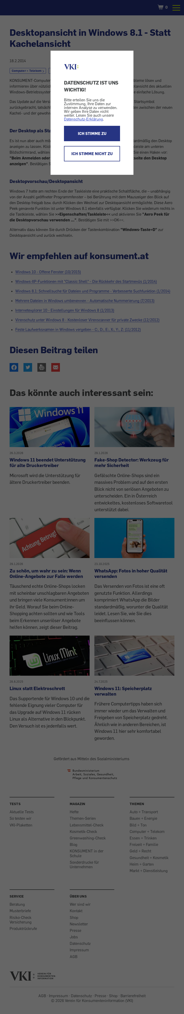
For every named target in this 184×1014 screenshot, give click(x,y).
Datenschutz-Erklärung (83, 119)
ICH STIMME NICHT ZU (92, 153)
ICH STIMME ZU (92, 133)
